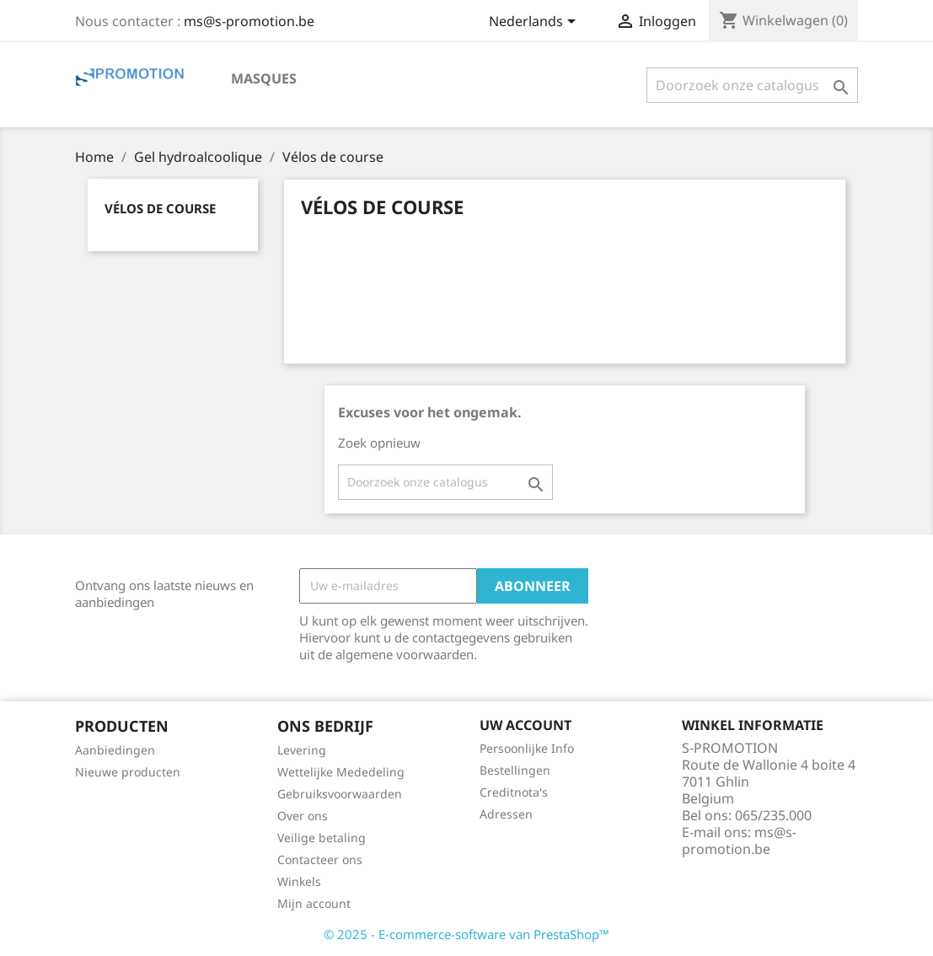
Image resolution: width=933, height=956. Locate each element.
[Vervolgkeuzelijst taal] (535, 23)
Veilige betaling (321, 838)
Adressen (506, 814)
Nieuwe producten (127, 772)
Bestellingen (515, 770)
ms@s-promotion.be (249, 21)
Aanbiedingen (115, 750)
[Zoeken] (752, 85)
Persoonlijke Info (527, 748)
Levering (301, 750)
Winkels (299, 881)
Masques (264, 78)
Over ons (302, 816)
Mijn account (314, 903)
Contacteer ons (319, 859)
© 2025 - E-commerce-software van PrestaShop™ (466, 934)
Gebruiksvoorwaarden (339, 794)
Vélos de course (160, 208)
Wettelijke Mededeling (341, 772)
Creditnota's (514, 792)
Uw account (525, 725)
